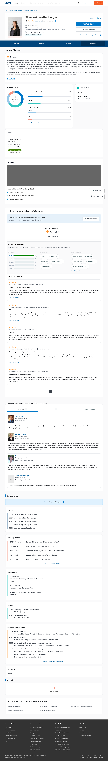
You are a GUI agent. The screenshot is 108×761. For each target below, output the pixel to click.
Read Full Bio (11, 79)
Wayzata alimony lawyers (15, 706)
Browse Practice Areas (11, 736)
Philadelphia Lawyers (35, 741)
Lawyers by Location (21, 3)
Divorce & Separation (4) (49, 257)
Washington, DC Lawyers (37, 738)
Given (54, 409)
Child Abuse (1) (46, 267)
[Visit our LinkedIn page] (95, 756)
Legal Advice (8, 733)
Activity (93, 44)
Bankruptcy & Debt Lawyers (62, 727)
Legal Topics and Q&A (55, 3)
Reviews (41, 44)
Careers (81, 730)
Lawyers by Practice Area (38, 3)
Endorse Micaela (89, 409)
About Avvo (82, 727)
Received (22, 409)
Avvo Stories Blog (10, 738)
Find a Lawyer (9, 727)
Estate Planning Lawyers (61, 738)
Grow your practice (87, 3)
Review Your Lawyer (10, 730)
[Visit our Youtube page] (100, 756)
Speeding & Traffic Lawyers (62, 750)
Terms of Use (8, 755)
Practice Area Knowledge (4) (82, 257)
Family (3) (44, 262)
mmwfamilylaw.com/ (16, 199)
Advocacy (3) (77, 262)
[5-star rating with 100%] (22, 256)
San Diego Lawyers (35, 750)
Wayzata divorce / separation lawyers (81, 706)
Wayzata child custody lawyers (48, 706)
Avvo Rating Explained (85, 736)
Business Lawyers (59, 730)
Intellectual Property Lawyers (63, 747)
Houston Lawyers (35, 736)
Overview (15, 44)
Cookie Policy (27, 755)
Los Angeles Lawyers (35, 730)
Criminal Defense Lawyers (62, 733)
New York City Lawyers (36, 727)
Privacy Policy (18, 755)
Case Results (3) (90, 262)
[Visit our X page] (89, 756)
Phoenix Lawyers (34, 744)
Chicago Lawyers (34, 733)
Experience (67, 44)
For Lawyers (8, 741)
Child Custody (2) (57, 262)
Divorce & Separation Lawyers (63, 744)
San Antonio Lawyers (35, 747)
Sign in (98, 3)
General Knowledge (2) (80, 267)
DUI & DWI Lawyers (60, 736)
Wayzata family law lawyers (15, 710)
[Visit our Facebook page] (83, 756)
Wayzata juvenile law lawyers (48, 710)
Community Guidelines (39, 755)
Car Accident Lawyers (61, 741)
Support (81, 733)
